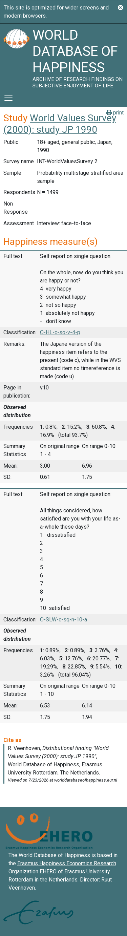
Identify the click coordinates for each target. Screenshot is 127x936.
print (115, 112)
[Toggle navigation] (8, 97)
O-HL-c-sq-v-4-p (60, 332)
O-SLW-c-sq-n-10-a (63, 619)
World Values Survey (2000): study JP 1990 (59, 123)
